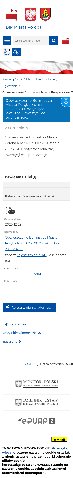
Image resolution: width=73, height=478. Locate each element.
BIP (66, 41)
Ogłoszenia (10, 86)
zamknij (59, 440)
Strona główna (12, 79)
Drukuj (33, 364)
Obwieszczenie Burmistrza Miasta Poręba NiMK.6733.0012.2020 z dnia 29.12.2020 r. (32, 243)
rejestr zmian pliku (31, 255)
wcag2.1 (7, 52)
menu (7, 40)
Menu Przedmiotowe (40, 79)
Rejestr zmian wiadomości (32, 307)
